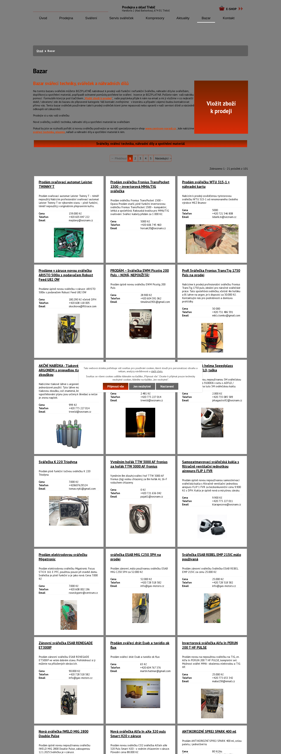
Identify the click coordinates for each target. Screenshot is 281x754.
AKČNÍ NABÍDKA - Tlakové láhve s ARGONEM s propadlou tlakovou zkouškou (65, 370)
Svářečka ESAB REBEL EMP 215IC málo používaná (211, 556)
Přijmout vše (115, 386)
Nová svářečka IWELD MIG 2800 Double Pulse (63, 733)
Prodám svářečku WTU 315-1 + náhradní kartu (206, 184)
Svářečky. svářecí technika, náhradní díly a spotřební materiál (140, 143)
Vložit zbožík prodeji (221, 107)
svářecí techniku (43, 132)
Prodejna (66, 18)
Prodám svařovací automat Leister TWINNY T (65, 184)
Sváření (91, 18)
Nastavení (167, 386)
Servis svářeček (121, 18)
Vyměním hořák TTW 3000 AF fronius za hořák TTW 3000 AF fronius (139, 464)
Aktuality (183, 18)
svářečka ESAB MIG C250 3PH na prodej (135, 556)
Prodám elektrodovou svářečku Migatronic (63, 556)
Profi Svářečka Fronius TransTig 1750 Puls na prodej (211, 272)
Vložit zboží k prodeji (98, 98)
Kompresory (155, 18)
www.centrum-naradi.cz (160, 128)
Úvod (43, 18)
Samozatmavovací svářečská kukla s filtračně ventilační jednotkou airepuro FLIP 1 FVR (210, 466)
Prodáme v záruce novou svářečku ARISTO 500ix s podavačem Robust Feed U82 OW (66, 275)
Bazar (206, 18)
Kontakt (228, 18)
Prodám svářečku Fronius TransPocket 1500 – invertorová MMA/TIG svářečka (139, 186)
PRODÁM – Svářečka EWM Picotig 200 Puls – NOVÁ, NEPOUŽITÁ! (139, 272)
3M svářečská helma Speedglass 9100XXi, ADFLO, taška (207, 367)
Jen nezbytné (142, 386)
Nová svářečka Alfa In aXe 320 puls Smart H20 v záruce (138, 733)
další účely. (157, 371)
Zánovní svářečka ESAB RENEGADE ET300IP (66, 645)
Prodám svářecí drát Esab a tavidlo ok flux (139, 645)
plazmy (60, 132)
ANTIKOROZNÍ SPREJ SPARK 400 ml (209, 731)
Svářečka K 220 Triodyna (58, 462)
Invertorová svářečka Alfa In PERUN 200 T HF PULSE (210, 645)
